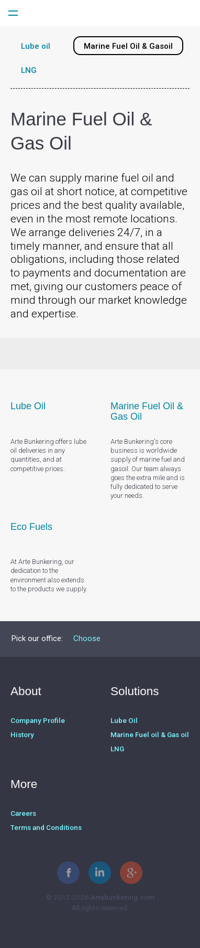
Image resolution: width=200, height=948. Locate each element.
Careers (23, 813)
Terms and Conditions (46, 827)
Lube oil (35, 46)
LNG (29, 70)
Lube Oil (124, 720)
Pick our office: (37, 638)
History (22, 734)
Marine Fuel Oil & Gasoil (128, 46)
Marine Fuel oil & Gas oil (149, 734)
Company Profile (37, 720)
